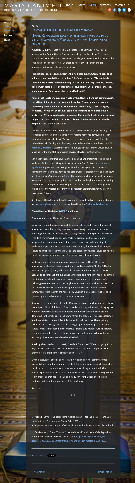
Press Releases (9, 28)
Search (7, 39)
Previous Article (104, 471)
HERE (64, 211)
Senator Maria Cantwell (33, 7)
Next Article (39, 471)
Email (41, 455)
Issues (81, 5)
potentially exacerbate (43, 147)
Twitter (8, 35)
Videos (7, 22)
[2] (33, 432)
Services (105, 5)
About (70, 5)
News (92, 5)
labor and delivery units (99, 204)
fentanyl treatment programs (53, 204)
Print (33, 455)
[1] (62, 307)
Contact (120, 5)
